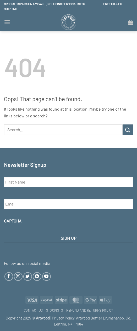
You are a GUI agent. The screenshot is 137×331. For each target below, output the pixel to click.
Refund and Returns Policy (89, 310)
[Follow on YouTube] (46, 276)
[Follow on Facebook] (8, 276)
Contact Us (33, 310)
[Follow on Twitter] (27, 276)
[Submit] (128, 129)
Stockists (54, 310)
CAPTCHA (12, 220)
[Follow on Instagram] (18, 276)
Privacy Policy (63, 318)
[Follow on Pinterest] (37, 276)
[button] (7, 22)
